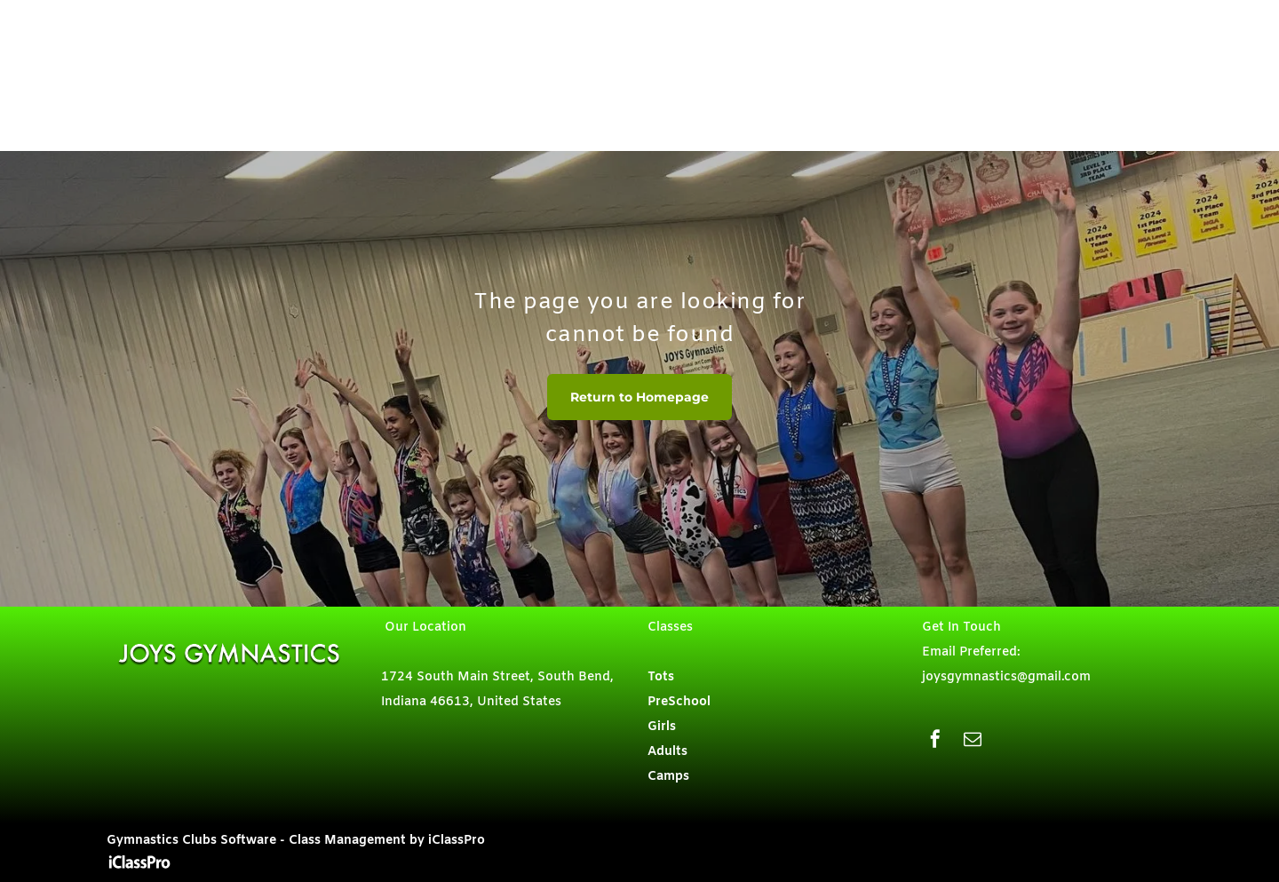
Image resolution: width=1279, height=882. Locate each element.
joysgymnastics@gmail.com (1006, 677)
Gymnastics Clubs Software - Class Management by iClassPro (296, 840)
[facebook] (935, 741)
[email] (972, 741)
